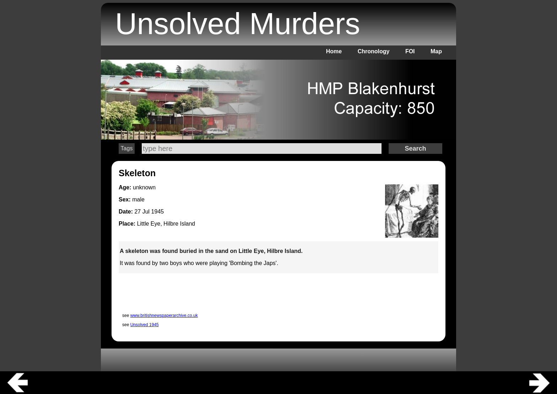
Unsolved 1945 (144, 324)
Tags (127, 148)
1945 (157, 212)
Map (436, 51)
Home (334, 51)
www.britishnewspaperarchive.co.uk (164, 315)
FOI (410, 51)
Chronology (374, 51)
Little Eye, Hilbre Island (166, 224)
